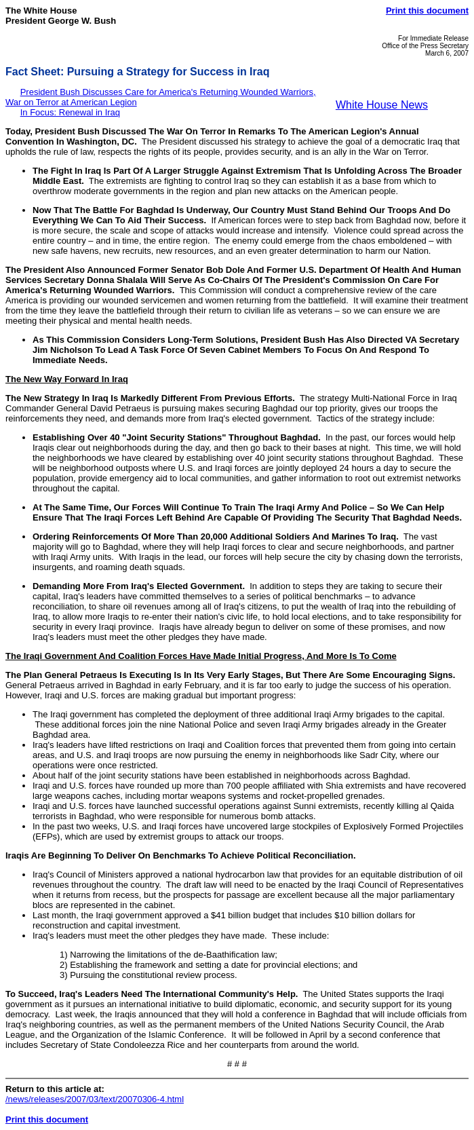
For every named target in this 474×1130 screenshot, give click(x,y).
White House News (382, 105)
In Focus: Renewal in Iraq (70, 112)
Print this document (427, 10)
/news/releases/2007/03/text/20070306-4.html (94, 1099)
